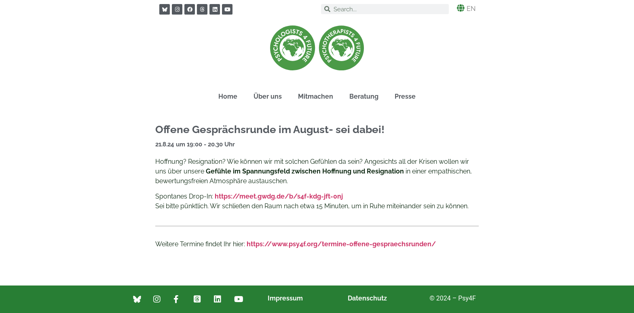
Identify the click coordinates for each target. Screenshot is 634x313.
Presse (405, 96)
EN (471, 9)
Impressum (285, 298)
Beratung (363, 96)
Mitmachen (315, 96)
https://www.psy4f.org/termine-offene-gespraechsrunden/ (341, 244)
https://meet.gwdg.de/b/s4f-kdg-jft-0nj (279, 196)
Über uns (268, 96)
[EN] (461, 8)
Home (227, 96)
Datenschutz (367, 298)
